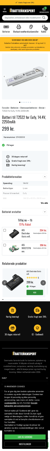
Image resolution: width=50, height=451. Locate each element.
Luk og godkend (25, 437)
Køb (34, 292)
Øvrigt (41, 108)
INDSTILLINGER (25, 444)
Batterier (15, 108)
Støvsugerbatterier (28, 108)
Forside (5, 108)
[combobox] (25, 18)
